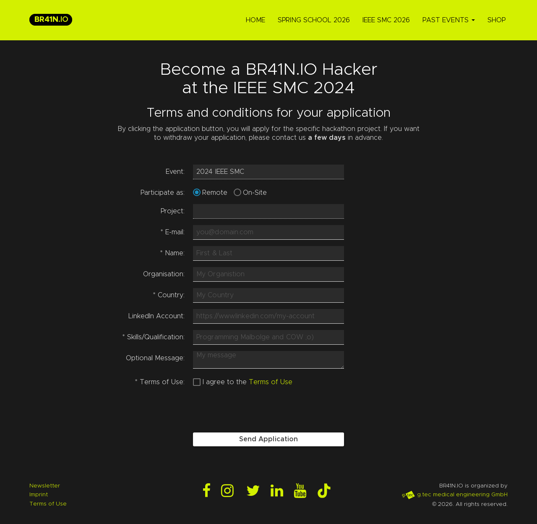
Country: (169, 295)
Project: (173, 211)
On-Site (255, 192)
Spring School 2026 (314, 20)
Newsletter (44, 486)
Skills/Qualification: (154, 337)
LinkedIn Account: (156, 316)
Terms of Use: (160, 382)
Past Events (448, 20)
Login (7, 516)
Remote (214, 192)
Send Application (268, 439)
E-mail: (173, 232)
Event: (175, 171)
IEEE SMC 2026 (386, 20)
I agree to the (225, 382)
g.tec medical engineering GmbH (454, 495)
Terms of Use (270, 382)
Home (255, 20)
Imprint (38, 495)
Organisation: (164, 274)
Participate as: (163, 192)
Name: (172, 253)
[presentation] (257, 409)
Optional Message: (155, 358)
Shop (496, 20)
